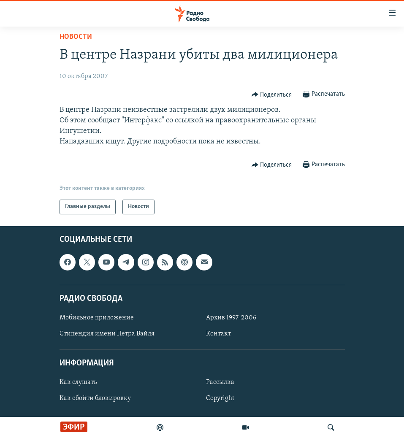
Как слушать (78, 382)
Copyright (220, 398)
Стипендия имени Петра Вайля (107, 333)
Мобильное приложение (97, 317)
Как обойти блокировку (95, 398)
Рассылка (220, 382)
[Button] (272, 94)
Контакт (218, 333)
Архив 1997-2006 (231, 317)
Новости (76, 37)
